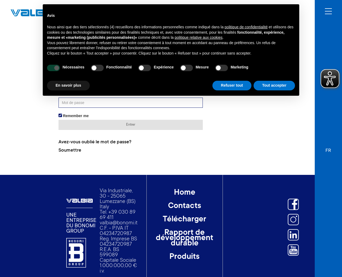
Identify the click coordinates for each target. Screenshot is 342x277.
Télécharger (184, 219)
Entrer (130, 125)
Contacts (184, 206)
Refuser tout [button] (232, 85)
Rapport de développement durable (184, 238)
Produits (184, 257)
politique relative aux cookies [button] (199, 37)
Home (184, 193)
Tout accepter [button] (274, 85)
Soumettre (70, 150)
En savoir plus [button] (68, 85)
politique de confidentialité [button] (246, 27)
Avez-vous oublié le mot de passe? (95, 142)
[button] (328, 148)
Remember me (74, 116)
